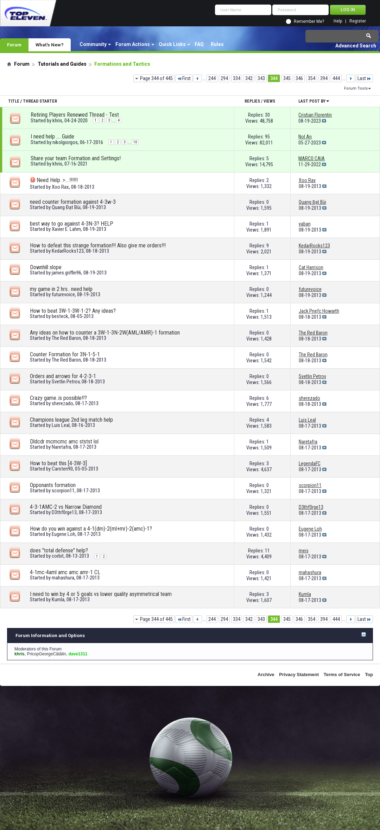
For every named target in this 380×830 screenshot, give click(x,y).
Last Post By (314, 101)
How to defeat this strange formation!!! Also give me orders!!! (98, 245)
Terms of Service (342, 674)
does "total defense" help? (59, 550)
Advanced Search (355, 45)
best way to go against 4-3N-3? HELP (71, 223)
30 (267, 115)
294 (224, 78)
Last (364, 78)
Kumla (58, 599)
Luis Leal (61, 425)
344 (274, 78)
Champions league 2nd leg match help (71, 419)
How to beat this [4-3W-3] (58, 463)
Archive (266, 674)
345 (287, 78)
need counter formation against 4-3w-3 (73, 202)
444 (336, 78)
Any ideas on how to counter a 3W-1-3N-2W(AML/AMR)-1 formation (105, 332)
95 (267, 137)
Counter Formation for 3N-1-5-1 (65, 354)
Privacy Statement (299, 674)
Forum (14, 44)
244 (212, 78)
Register (357, 21)
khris (57, 120)
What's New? (50, 44)
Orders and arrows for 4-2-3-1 (63, 376)
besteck (60, 316)
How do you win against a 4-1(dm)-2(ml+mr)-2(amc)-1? (91, 528)
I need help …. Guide (52, 136)
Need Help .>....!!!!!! (57, 180)
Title (13, 101)
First (184, 78)
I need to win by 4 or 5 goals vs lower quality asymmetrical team (101, 594)
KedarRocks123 (68, 251)
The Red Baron (66, 338)
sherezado (62, 403)
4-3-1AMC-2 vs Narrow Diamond (66, 507)
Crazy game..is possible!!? (58, 398)
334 (236, 78)
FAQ (199, 44)
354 (311, 78)
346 (299, 78)
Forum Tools (356, 88)
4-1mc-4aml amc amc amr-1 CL (65, 572)
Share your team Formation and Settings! (76, 158)
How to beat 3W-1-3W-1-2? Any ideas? (73, 310)
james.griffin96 (66, 273)
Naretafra (61, 447)
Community (93, 44)
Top (369, 674)
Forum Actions (132, 44)
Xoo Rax (60, 187)
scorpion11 (63, 490)
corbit (58, 556)
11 (267, 550)
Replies (252, 101)
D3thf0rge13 (64, 512)
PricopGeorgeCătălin (46, 653)
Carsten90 (62, 469)
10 (135, 142)
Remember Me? (309, 21)
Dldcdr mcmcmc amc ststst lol (64, 441)
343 (261, 78)
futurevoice (63, 294)
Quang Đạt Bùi (66, 207)
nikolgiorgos (65, 142)
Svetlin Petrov (66, 381)
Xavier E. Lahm (66, 229)
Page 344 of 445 (156, 78)
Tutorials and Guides (62, 64)
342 (249, 78)
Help (338, 21)
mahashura (63, 578)
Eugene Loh (63, 534)
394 (324, 78)
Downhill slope (46, 267)
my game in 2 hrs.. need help (61, 289)
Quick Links (172, 44)
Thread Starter (40, 101)
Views (269, 101)
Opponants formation (53, 485)
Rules (217, 44)
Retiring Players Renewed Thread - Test (75, 114)
